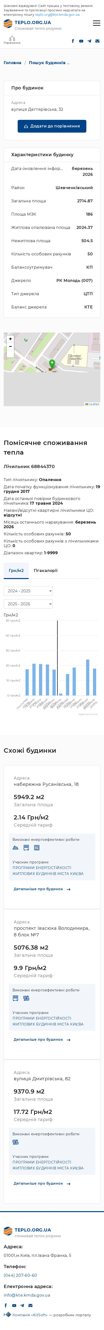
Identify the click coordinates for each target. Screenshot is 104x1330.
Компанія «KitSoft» (31, 1315)
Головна (13, 62)
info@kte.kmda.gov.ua (27, 1295)
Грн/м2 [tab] (16, 570)
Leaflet (92, 404)
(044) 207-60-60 (20, 1275)
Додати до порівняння (55, 126)
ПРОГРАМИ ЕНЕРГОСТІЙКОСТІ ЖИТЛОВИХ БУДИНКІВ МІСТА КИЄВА (48, 871)
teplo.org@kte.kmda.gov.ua (57, 14)
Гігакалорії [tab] (46, 570)
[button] (52, 364)
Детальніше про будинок (42, 889)
